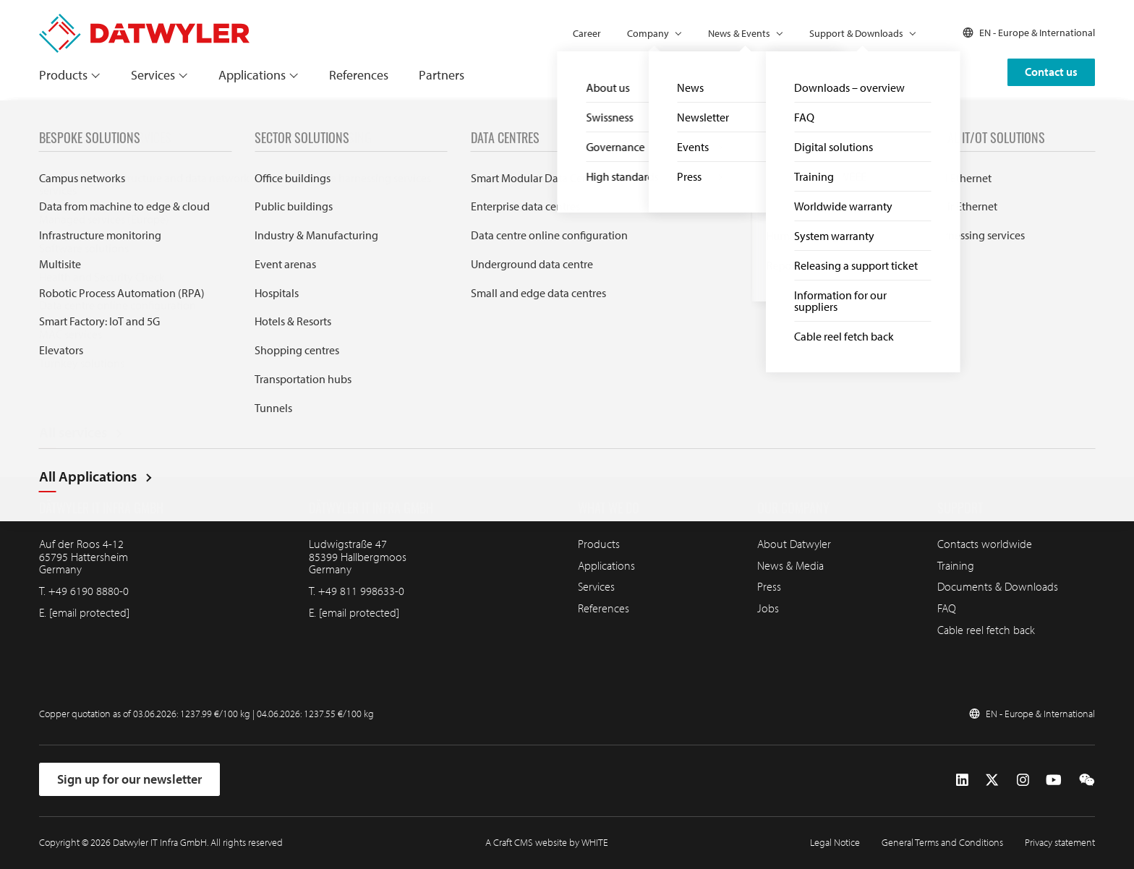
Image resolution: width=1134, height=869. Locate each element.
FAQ (946, 608)
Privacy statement (1060, 842)
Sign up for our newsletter (129, 779)
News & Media (790, 565)
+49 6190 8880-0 (88, 590)
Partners (441, 75)
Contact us (1051, 71)
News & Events (739, 33)
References (358, 75)
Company (648, 33)
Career (587, 33)
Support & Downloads (856, 33)
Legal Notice (835, 842)
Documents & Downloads (997, 586)
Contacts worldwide (984, 543)
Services (153, 75)
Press (769, 586)
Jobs (768, 608)
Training (955, 565)
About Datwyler (794, 543)
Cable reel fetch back (986, 629)
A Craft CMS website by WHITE (546, 842)
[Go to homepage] (144, 21)
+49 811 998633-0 (361, 590)
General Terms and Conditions (942, 842)
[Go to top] (1086, 386)
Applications (252, 75)
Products (63, 75)
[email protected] (89, 612)
